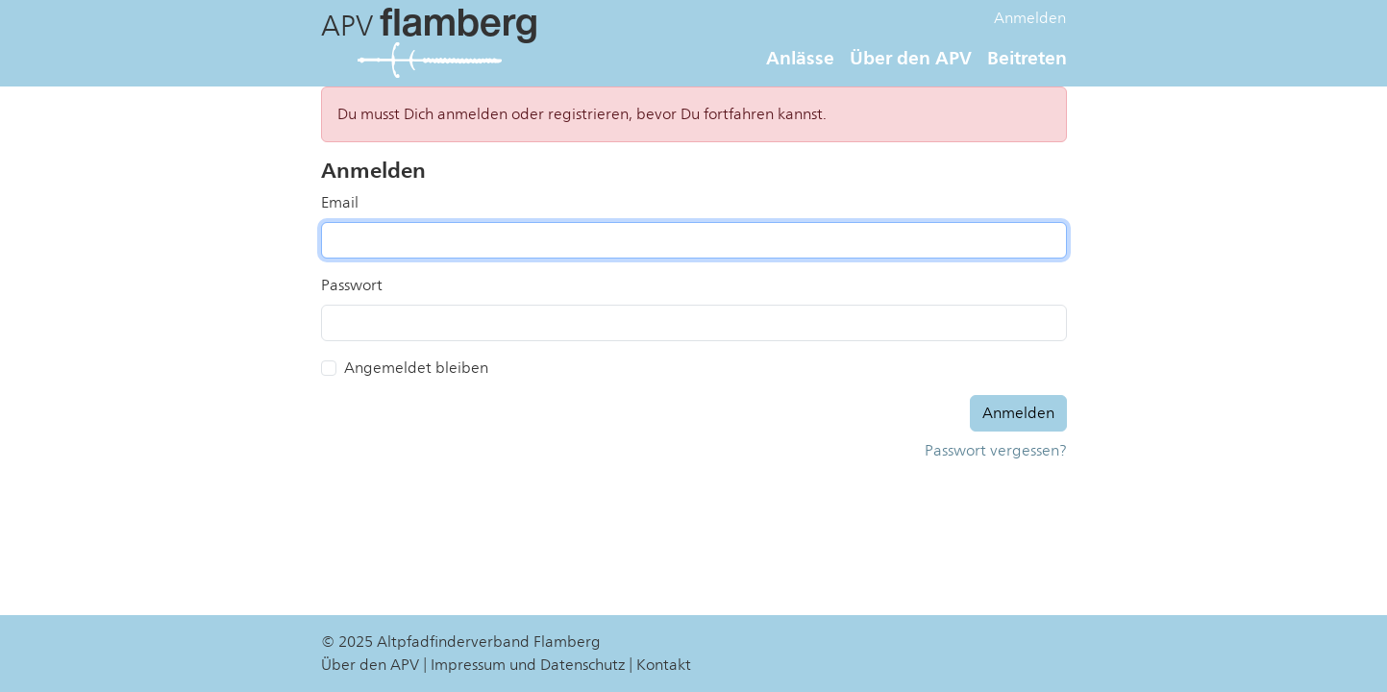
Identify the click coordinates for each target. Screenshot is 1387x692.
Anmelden (1030, 18)
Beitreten (1027, 57)
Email (340, 202)
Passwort (352, 285)
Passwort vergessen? (996, 450)
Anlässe (800, 57)
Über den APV (911, 57)
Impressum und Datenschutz (528, 665)
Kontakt (663, 665)
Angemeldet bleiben (416, 368)
